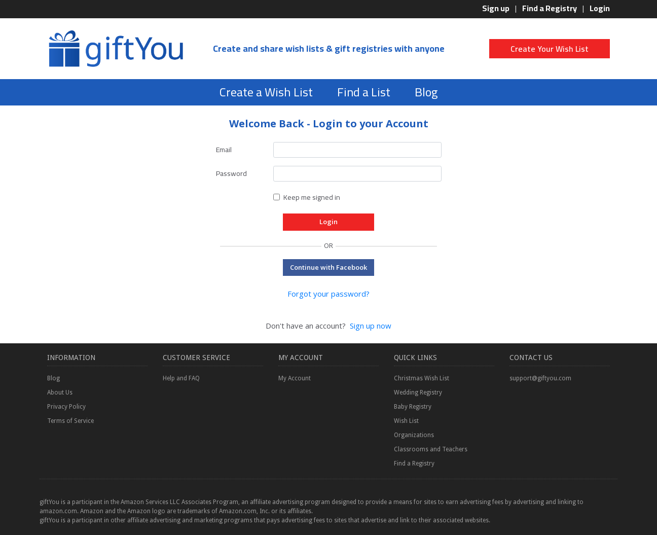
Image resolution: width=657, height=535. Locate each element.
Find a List (363, 92)
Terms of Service (70, 420)
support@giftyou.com (540, 378)
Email (224, 149)
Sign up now (370, 325)
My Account (294, 378)
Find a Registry (549, 8)
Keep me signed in (311, 197)
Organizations (414, 435)
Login (600, 8)
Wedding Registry (418, 392)
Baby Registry (412, 406)
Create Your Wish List (549, 48)
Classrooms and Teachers (430, 449)
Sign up (495, 8)
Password (231, 173)
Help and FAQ (181, 378)
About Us (59, 392)
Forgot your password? (328, 294)
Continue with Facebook (328, 267)
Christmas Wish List (421, 378)
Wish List (406, 420)
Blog (426, 92)
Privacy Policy (66, 406)
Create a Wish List (266, 92)
